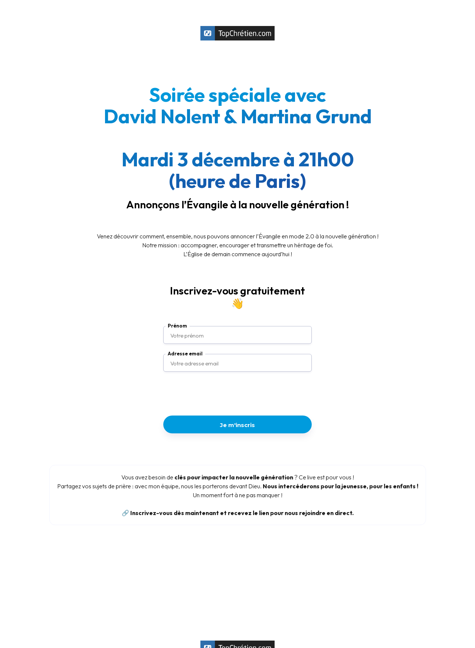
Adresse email (185, 353)
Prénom (177, 326)
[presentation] (237, 394)
